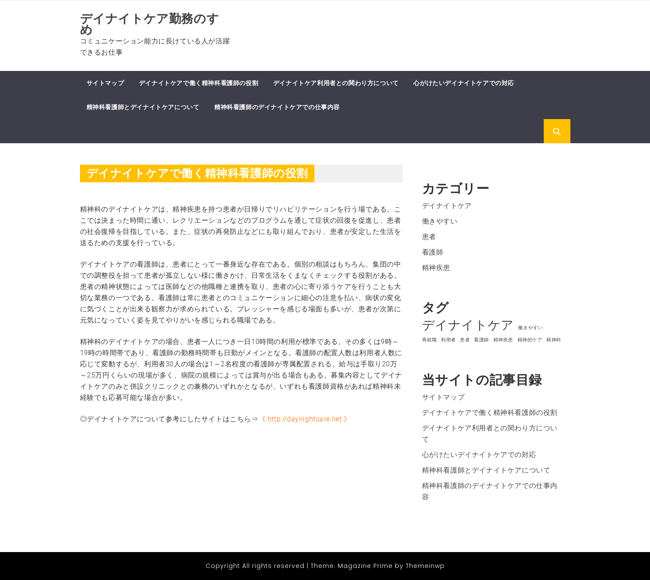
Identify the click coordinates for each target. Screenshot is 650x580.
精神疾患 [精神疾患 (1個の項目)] (503, 340)
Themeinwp (425, 566)
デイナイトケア (447, 206)
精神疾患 (436, 268)
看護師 (433, 252)
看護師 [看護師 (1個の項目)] (481, 340)
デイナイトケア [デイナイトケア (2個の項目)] (468, 325)
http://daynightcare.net (305, 419)
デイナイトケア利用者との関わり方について (336, 83)
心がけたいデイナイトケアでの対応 (463, 83)
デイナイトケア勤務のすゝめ (156, 24)
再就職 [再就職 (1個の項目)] (429, 340)
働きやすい (440, 221)
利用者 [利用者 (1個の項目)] (448, 340)
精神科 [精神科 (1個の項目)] (553, 340)
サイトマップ (105, 83)
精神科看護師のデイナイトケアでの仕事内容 (277, 107)
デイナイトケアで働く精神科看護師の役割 (198, 83)
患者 (429, 237)
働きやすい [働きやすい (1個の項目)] (530, 328)
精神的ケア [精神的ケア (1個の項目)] (530, 340)
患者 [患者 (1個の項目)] (465, 340)
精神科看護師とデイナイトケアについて (143, 107)
